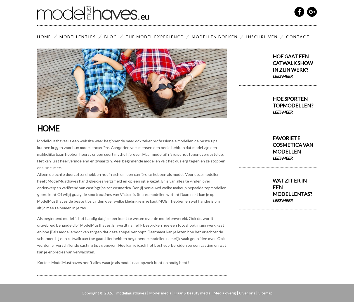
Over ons (247, 293)
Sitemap (265, 293)
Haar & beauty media (192, 293)
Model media (160, 293)
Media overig (225, 293)
